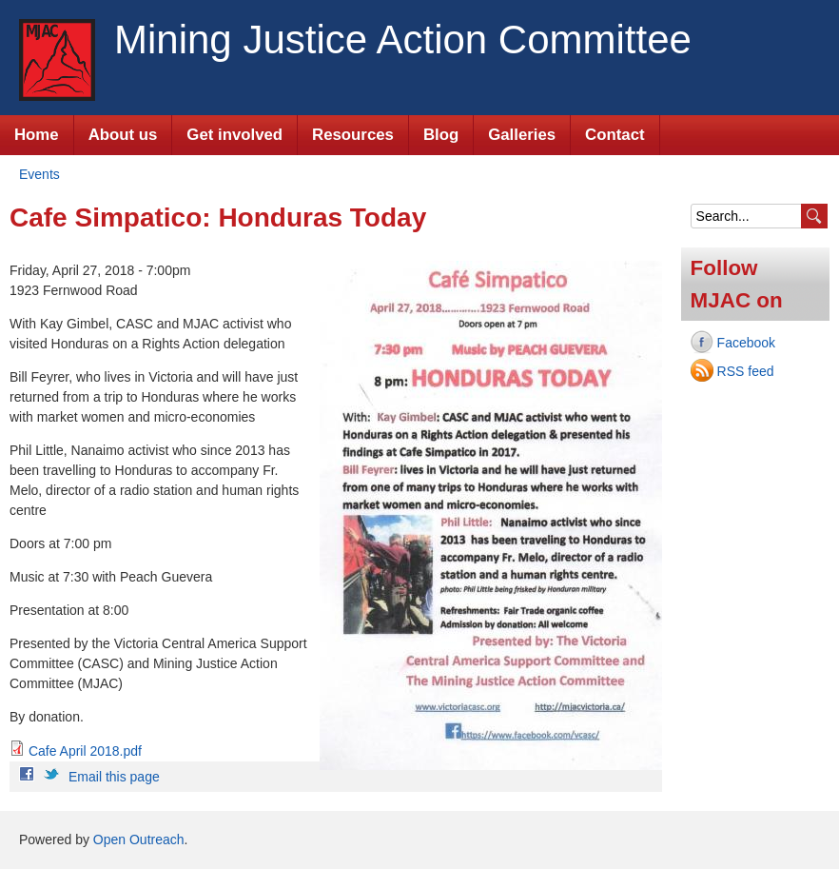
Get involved (234, 135)
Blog (441, 135)
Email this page (114, 776)
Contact (614, 135)
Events (39, 174)
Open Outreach (139, 839)
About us (123, 135)
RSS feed (745, 371)
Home (36, 135)
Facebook (746, 342)
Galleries (522, 135)
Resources (353, 135)
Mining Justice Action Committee (403, 39)
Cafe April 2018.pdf (85, 751)
